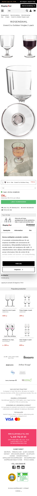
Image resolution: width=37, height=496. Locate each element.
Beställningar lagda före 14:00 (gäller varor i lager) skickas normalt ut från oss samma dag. (18, 400)
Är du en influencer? (18, 454)
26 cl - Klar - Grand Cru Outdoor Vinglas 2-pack (18, 182)
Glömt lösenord (28, 452)
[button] (34, 11)
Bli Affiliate (30, 454)
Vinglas (7, 17)
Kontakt (7, 454)
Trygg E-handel (29, 460)
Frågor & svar (17, 452)
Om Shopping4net (30, 458)
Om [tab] (30, 230)
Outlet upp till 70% (9, 2)
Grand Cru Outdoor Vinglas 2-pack (20, 17)
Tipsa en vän (7, 210)
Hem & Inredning (15, 15)
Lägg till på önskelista (11, 208)
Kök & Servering (25, 15)
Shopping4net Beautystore (13, 460)
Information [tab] (18, 230)
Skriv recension (27, 208)
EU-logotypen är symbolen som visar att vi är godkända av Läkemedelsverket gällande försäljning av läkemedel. (18, 407)
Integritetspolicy (23, 456)
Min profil (7, 452)
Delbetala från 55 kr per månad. (10, 198)
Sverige (18, 491)
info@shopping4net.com (18, 443)
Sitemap (26, 488)
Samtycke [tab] (6, 230)
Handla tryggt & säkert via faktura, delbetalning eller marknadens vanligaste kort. (18, 416)
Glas (2, 17)
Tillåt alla (18, 263)
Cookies (12, 456)
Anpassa (18, 269)
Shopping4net (5, 15)
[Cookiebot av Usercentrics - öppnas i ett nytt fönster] (26, 225)
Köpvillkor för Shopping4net (12, 458)
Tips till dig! (6, 215)
